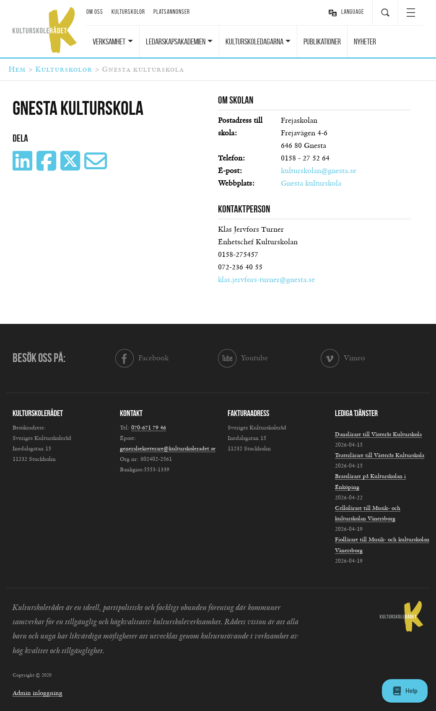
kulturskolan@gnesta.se (318, 171)
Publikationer (322, 41)
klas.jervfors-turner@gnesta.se (266, 280)
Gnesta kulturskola (311, 183)
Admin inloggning (37, 693)
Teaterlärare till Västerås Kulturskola (379, 455)
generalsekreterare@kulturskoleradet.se (167, 449)
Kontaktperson (244, 209)
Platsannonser (171, 11)
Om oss (94, 11)
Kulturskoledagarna (254, 41)
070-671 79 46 (148, 428)
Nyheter (365, 41)
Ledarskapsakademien (175, 41)
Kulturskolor (128, 11)
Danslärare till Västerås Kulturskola (378, 434)
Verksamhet (109, 41)
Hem (17, 69)
